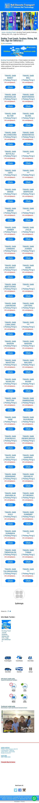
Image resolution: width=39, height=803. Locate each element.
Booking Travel (11, 32)
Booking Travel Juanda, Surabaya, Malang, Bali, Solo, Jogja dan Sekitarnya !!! (19, 39)
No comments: (7, 43)
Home (3, 32)
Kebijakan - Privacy (19, 801)
